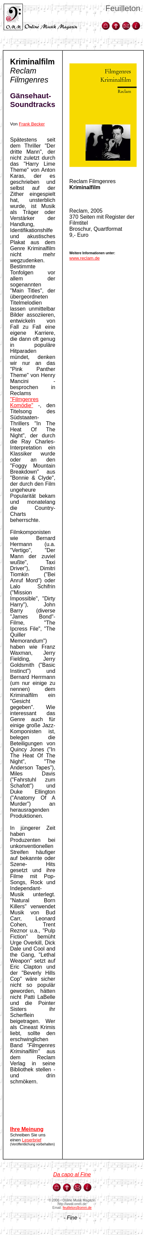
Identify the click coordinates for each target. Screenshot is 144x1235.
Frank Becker (32, 123)
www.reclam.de (84, 258)
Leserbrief (31, 1139)
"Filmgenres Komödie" (24, 402)
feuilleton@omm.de (77, 1208)
